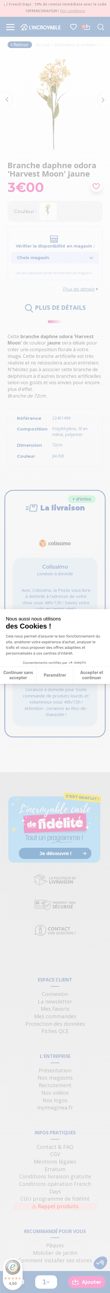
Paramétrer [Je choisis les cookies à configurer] (55, 678)
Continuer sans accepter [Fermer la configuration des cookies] (18, 678)
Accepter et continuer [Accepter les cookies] (91, 678)
